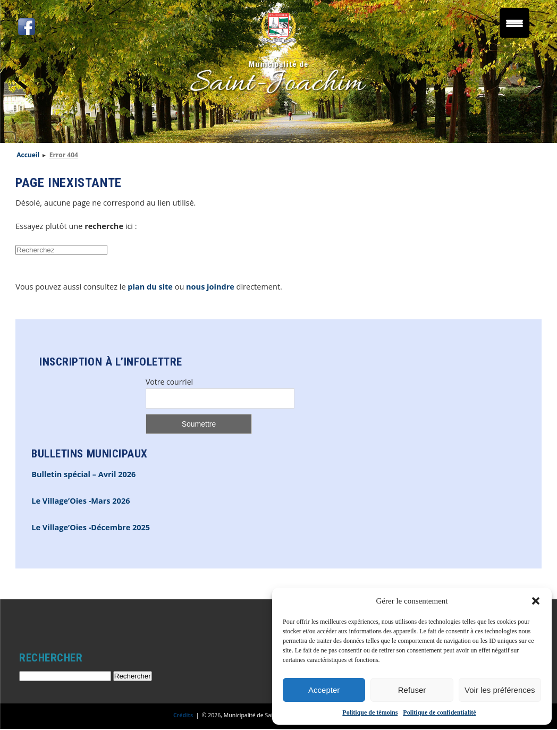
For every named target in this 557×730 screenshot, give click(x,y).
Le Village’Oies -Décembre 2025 (90, 527)
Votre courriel (169, 382)
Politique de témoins (370, 712)
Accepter (324, 689)
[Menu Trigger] (514, 23)
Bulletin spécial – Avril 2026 (83, 474)
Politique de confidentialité (439, 712)
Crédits (183, 715)
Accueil (27, 154)
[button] (535, 601)
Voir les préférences (500, 689)
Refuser (412, 689)
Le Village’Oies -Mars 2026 (80, 501)
